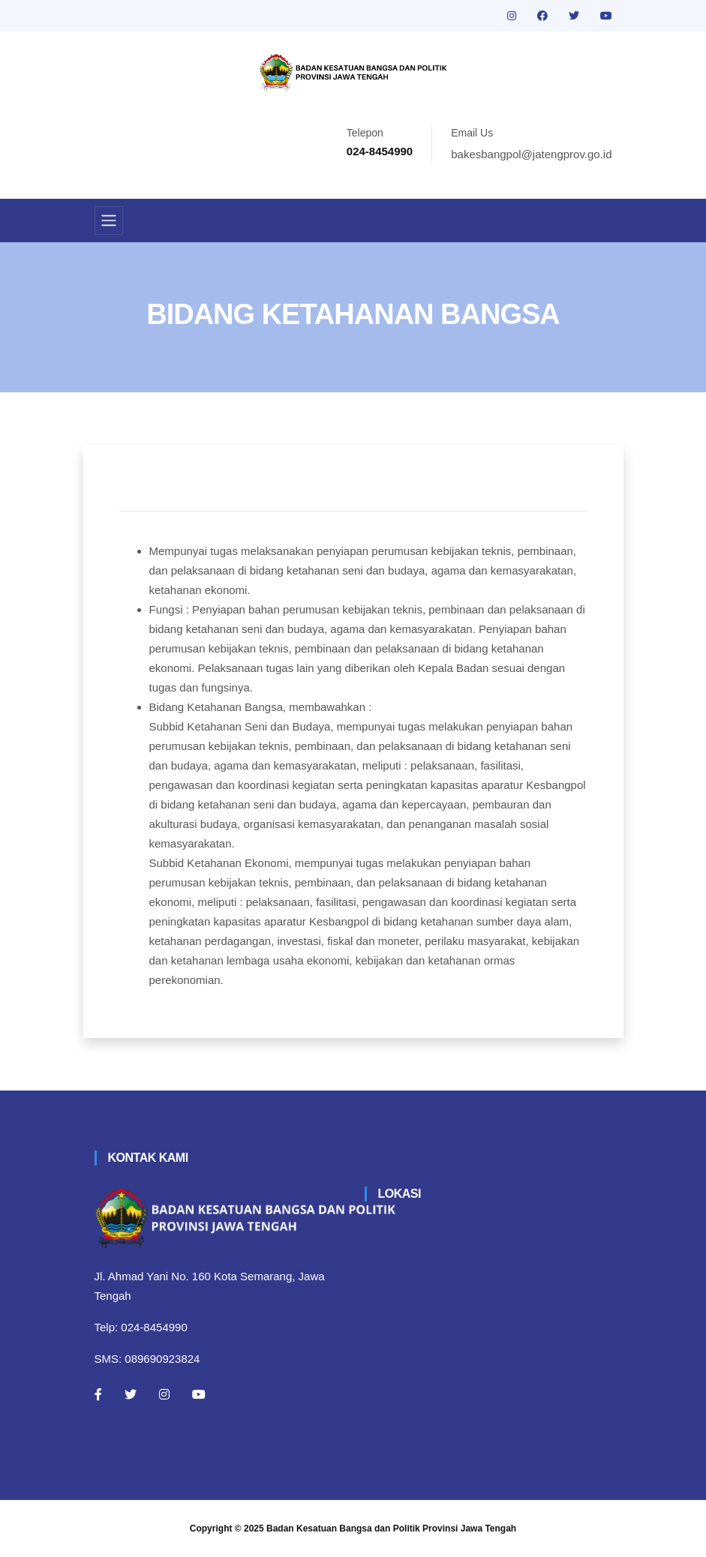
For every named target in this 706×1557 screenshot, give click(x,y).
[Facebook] (98, 1394)
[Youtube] (198, 1394)
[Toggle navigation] (109, 220)
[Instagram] (164, 1394)
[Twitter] (130, 1394)
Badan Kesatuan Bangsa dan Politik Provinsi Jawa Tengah (391, 1528)
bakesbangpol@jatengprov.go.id (531, 154)
